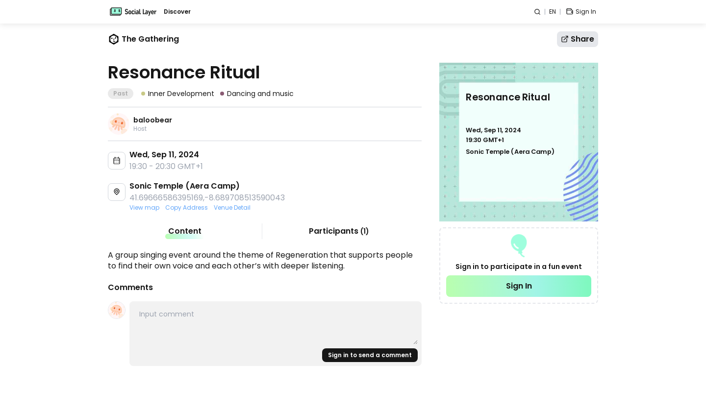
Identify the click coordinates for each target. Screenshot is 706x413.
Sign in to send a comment (370, 355)
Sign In (519, 286)
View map (144, 208)
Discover (177, 12)
